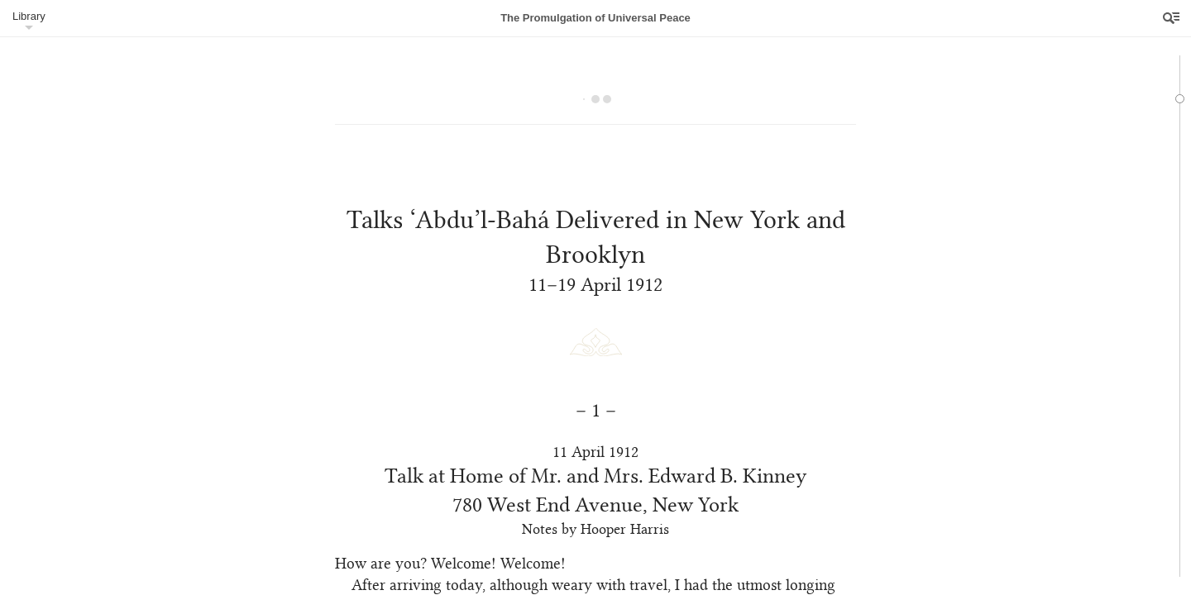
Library (28, 16)
